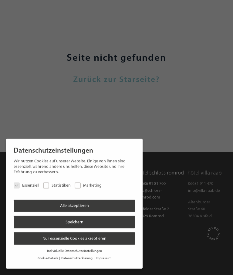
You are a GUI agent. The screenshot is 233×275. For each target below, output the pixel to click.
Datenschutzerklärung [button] (77, 255)
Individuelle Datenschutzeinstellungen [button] (74, 248)
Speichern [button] (74, 219)
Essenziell (26, 182)
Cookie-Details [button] (48, 255)
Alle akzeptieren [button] (74, 202)
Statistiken (57, 182)
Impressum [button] (103, 255)
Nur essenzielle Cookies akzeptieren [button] (74, 235)
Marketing (88, 182)
